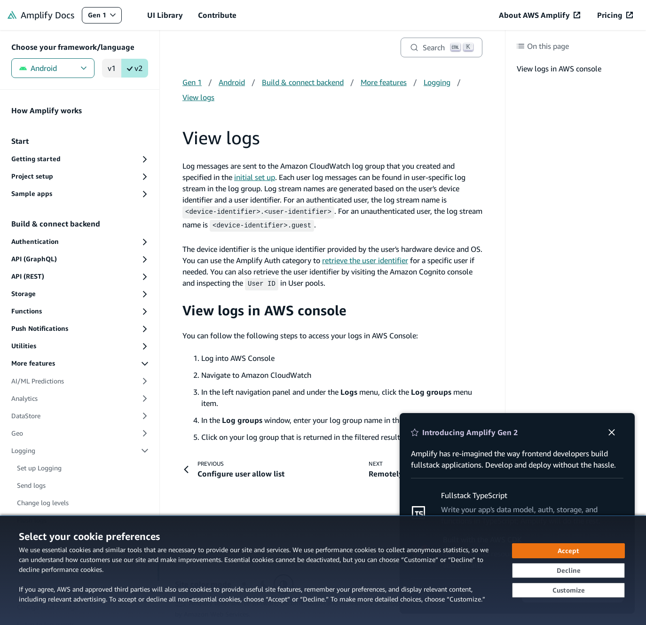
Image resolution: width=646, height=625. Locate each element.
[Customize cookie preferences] (568, 590)
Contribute (217, 15)
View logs (198, 97)
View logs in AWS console (264, 307)
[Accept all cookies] (568, 550)
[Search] (441, 47)
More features (384, 82)
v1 (112, 68)
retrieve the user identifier (365, 258)
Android (53, 68)
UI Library (165, 15)
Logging (437, 82)
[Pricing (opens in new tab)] (614, 15)
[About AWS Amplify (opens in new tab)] (539, 15)
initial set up (254, 177)
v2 (134, 68)
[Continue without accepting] (568, 570)
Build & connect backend (303, 82)
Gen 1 (104, 17)
